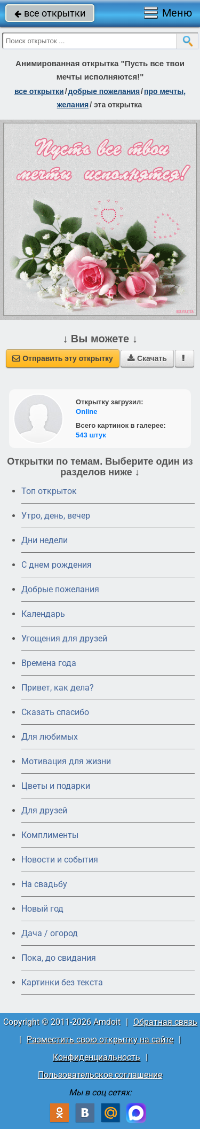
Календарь (43, 614)
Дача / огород (49, 933)
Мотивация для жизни (66, 761)
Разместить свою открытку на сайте (100, 1039)
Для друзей (44, 810)
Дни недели (44, 540)
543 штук (91, 435)
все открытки (49, 13)
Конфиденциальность (96, 1057)
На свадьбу (44, 884)
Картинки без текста (62, 982)
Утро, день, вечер (55, 516)
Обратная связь (165, 1022)
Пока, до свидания (58, 958)
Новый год (42, 909)
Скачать (147, 358)
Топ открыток (49, 491)
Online (86, 411)
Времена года (48, 663)
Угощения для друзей (64, 638)
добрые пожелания (104, 91)
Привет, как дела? (57, 688)
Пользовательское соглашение (100, 1075)
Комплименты (49, 835)
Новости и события (59, 859)
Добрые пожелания (60, 589)
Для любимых (49, 737)
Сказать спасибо (55, 712)
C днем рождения (56, 565)
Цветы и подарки (55, 786)
